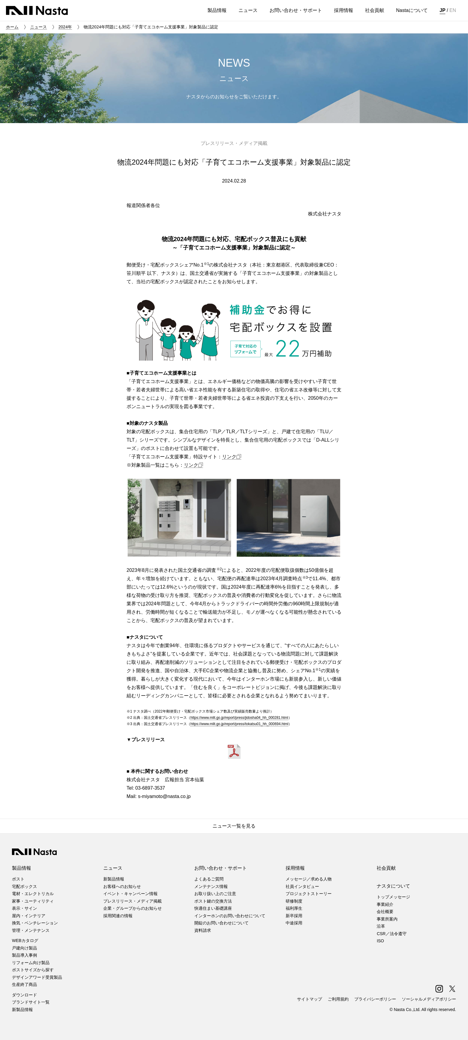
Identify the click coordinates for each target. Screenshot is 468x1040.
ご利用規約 (338, 999)
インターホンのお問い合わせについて (229, 915)
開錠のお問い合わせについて (221, 922)
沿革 (381, 926)
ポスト (18, 879)
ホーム (12, 26)
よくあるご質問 (209, 879)
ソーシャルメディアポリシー (429, 999)
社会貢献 (386, 868)
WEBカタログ (25, 940)
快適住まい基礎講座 (213, 908)
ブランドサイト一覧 (31, 1002)
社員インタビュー (302, 886)
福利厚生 (294, 908)
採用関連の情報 (118, 915)
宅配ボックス (24, 886)
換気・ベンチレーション (35, 922)
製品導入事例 (24, 955)
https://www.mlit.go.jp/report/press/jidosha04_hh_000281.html (239, 718)
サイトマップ (309, 999)
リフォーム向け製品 (31, 962)
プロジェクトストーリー (309, 893)
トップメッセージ (393, 897)
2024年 (65, 26)
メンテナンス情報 (211, 886)
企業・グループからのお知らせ (132, 908)
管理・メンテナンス (31, 930)
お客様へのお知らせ (122, 886)
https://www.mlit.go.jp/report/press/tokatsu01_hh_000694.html (239, 724)
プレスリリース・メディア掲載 (132, 901)
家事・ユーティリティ (33, 901)
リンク (231, 456)
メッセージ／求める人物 (309, 879)
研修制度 (294, 901)
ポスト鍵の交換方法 (213, 901)
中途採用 (294, 922)
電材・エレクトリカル (33, 893)
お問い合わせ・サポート (220, 868)
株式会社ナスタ (37, 10)
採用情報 (295, 868)
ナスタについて (393, 886)
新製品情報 (22, 1009)
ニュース (38, 26)
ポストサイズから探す (33, 969)
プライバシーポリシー (375, 999)
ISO (380, 940)
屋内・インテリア (28, 915)
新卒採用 (294, 915)
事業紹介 (385, 904)
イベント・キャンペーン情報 (130, 893)
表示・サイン (24, 908)
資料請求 (202, 930)
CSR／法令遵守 (392, 933)
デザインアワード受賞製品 (37, 977)
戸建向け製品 (24, 948)
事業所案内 (387, 919)
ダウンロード (24, 994)
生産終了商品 (24, 984)
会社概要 (385, 911)
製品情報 (21, 868)
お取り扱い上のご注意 (215, 893)
